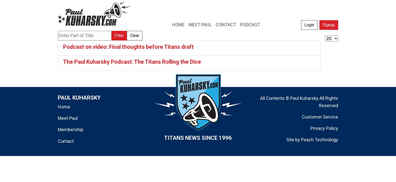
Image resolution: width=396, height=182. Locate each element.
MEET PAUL (200, 24)
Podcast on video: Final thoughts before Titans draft (128, 47)
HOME (178, 24)
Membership (70, 129)
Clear (134, 35)
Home (64, 106)
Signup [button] (329, 24)
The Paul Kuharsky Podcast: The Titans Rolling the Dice (132, 62)
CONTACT (226, 24)
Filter (119, 35)
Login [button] (309, 24)
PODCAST (250, 24)
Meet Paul (68, 118)
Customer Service (320, 117)
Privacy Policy (324, 128)
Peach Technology (319, 139)
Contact (66, 141)
